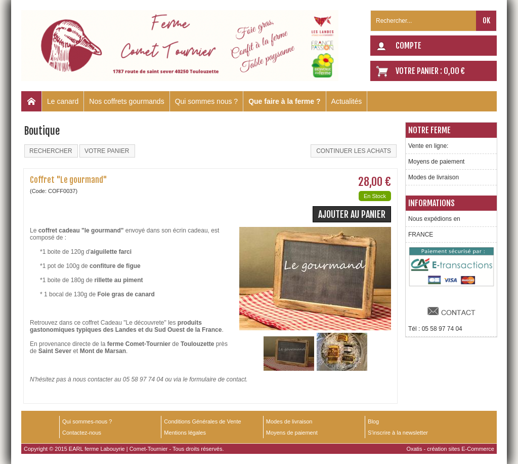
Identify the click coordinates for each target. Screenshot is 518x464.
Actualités (346, 101)
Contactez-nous (81, 433)
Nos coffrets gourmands (126, 101)
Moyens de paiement (436, 161)
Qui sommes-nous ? (87, 421)
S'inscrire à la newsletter (398, 433)
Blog (373, 421)
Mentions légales (185, 433)
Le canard (62, 101)
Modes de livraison (433, 177)
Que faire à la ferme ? (284, 101)
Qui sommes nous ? (206, 101)
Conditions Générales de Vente (202, 421)
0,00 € (454, 71)
